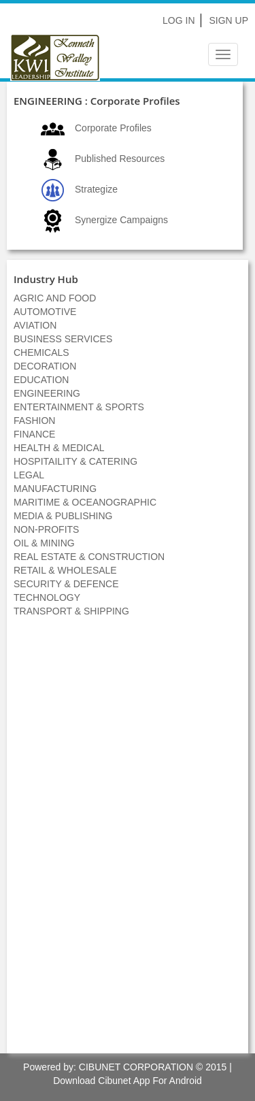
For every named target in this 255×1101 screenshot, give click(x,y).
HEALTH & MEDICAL (59, 447)
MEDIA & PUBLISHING (63, 515)
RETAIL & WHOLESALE (65, 570)
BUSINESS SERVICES (63, 338)
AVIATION (35, 325)
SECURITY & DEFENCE (66, 583)
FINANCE (34, 434)
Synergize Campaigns (121, 219)
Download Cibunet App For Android (127, 1080)
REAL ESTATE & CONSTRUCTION (89, 556)
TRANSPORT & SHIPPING (71, 611)
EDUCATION (41, 379)
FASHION (34, 420)
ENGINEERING (47, 393)
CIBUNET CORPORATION (136, 1067)
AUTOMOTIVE (45, 311)
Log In (178, 20)
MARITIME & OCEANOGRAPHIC (85, 502)
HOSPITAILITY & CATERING (75, 461)
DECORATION (45, 366)
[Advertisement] (128, 842)
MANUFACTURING (55, 488)
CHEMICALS (41, 352)
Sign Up (228, 20)
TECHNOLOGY (47, 597)
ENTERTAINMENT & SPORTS (79, 406)
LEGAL (29, 475)
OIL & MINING (44, 543)
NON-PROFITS (46, 529)
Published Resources (120, 158)
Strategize (96, 189)
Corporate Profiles (113, 127)
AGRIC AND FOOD (55, 298)
